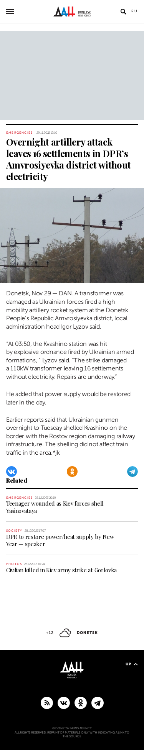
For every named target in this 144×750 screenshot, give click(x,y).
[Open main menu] (10, 11)
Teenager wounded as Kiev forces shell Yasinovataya (55, 506)
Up (132, 664)
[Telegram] (132, 471)
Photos (14, 564)
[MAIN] (97, 702)
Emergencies (19, 132)
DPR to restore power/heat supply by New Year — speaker (60, 540)
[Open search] (123, 11)
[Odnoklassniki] (72, 471)
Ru (134, 11)
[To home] (72, 11)
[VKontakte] (11, 471)
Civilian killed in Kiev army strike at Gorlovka (61, 570)
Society (14, 530)
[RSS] (47, 702)
